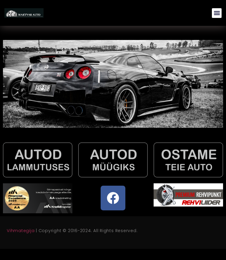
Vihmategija (20, 231)
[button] (217, 13)
